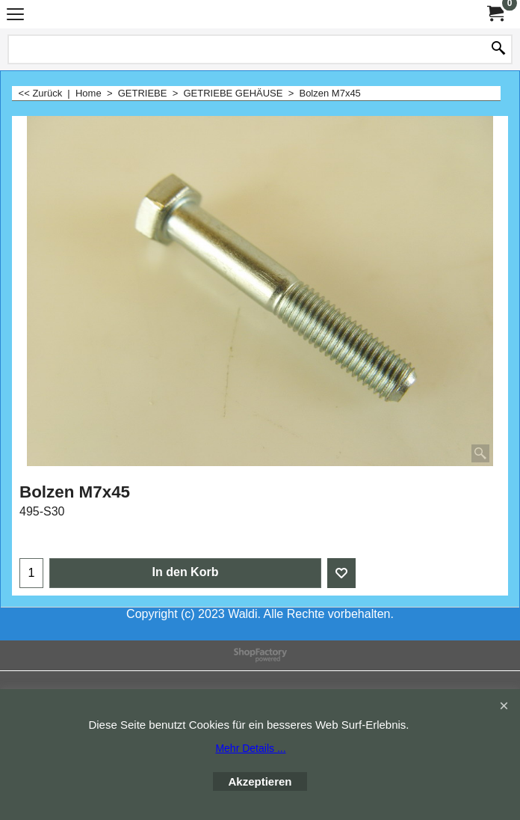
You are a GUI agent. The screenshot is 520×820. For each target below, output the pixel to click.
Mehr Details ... (250, 748)
